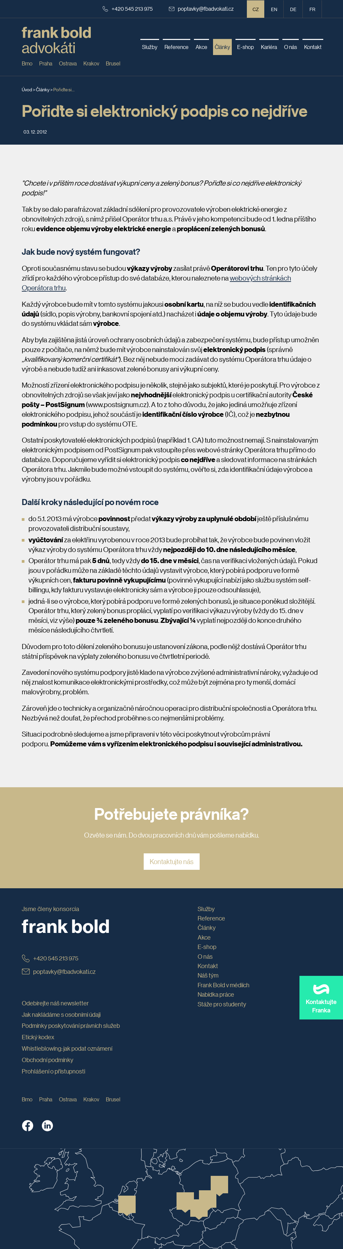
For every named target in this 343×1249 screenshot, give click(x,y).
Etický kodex (38, 1037)
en (274, 9)
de (293, 9)
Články (43, 89)
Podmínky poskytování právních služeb (71, 1025)
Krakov (91, 63)
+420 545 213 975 (127, 8)
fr (312, 9)
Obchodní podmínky (47, 1059)
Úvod (27, 89)
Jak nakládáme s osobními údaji (61, 1014)
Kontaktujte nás (172, 861)
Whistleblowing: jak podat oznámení (67, 1048)
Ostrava (68, 63)
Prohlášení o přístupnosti (53, 1071)
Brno (27, 63)
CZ (256, 9)
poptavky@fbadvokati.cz (201, 8)
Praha (45, 63)
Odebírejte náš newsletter (55, 1003)
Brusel (113, 63)
